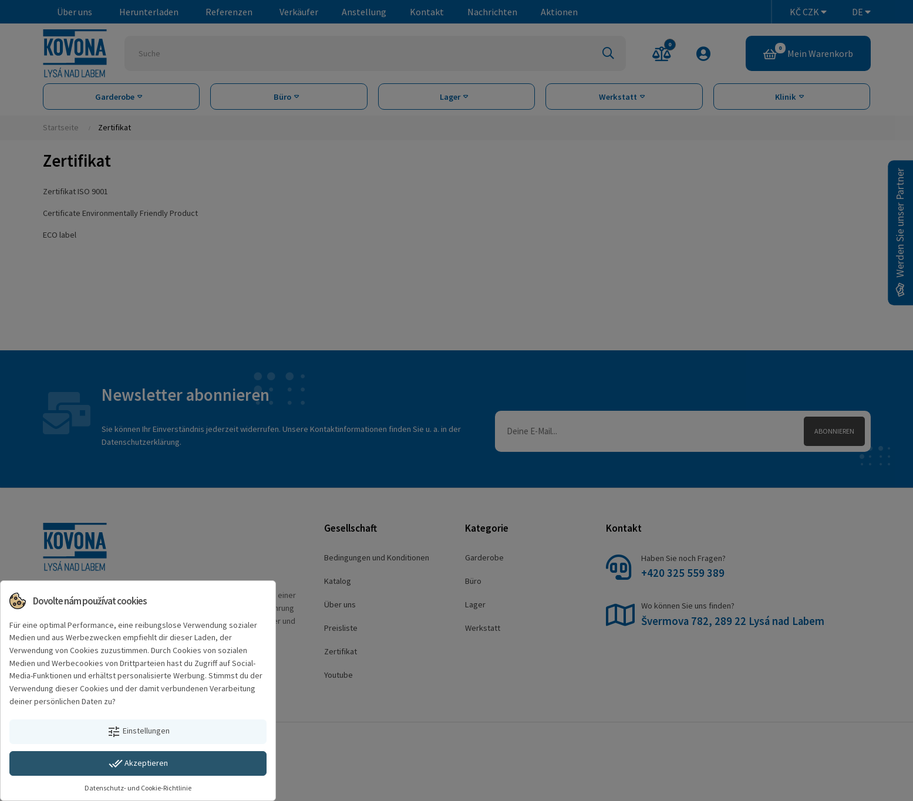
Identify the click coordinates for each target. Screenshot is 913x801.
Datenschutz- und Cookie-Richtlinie (138, 787)
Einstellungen (138, 732)
